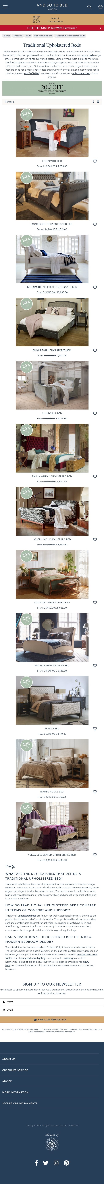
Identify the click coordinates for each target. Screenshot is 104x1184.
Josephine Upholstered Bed (52, 539)
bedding (68, 958)
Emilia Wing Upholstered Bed (52, 476)
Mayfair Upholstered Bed (52, 665)
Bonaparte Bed (52, 161)
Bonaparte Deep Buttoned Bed (52, 224)
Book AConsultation (55, 20)
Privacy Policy (51, 1031)
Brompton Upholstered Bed (52, 350)
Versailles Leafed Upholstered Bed (52, 854)
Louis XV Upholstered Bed (52, 602)
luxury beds (87, 55)
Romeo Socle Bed (52, 791)
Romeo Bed (52, 728)
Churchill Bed (52, 413)
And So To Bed (31, 73)
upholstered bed (81, 73)
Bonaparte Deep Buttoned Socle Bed (52, 287)
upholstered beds (27, 915)
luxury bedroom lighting (32, 958)
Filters (9, 102)
